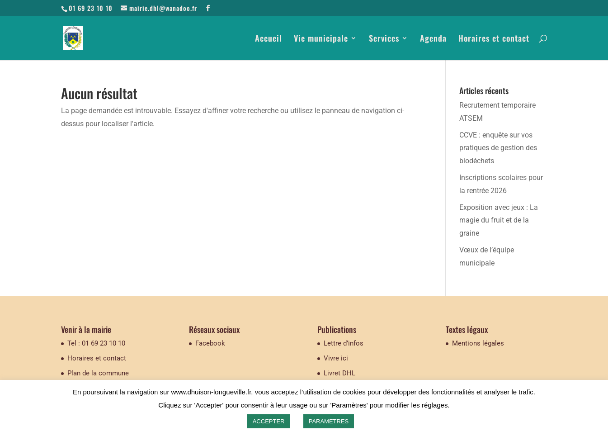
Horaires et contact (493, 39)
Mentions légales (478, 343)
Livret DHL (339, 373)
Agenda (433, 39)
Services (384, 39)
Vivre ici (336, 358)
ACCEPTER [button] (269, 421)
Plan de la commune (98, 373)
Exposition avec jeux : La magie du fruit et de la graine (498, 220)
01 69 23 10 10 (91, 8)
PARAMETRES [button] (329, 421)
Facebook (210, 343)
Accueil (268, 39)
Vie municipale (321, 39)
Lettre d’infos (343, 343)
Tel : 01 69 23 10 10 (96, 343)
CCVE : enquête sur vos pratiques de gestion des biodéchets (498, 148)
